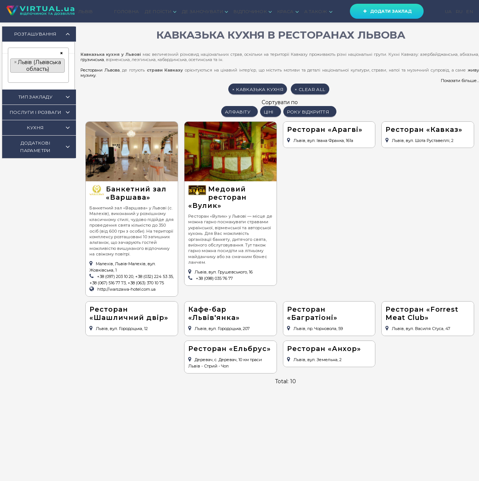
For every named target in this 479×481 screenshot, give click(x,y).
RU (459, 11)
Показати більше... (460, 80)
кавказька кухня (257, 89)
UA (448, 11)
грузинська (92, 59)
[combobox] (38, 65)
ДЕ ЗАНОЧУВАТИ (205, 11)
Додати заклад (387, 11)
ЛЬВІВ (85, 11)
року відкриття (310, 112)
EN (469, 11)
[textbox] (12, 78)
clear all (310, 89)
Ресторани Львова (100, 70)
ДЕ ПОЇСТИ (160, 11)
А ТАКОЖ (318, 11)
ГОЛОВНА (126, 11)
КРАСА (287, 11)
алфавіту (239, 112)
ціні (270, 112)
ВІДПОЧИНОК (252, 11)
